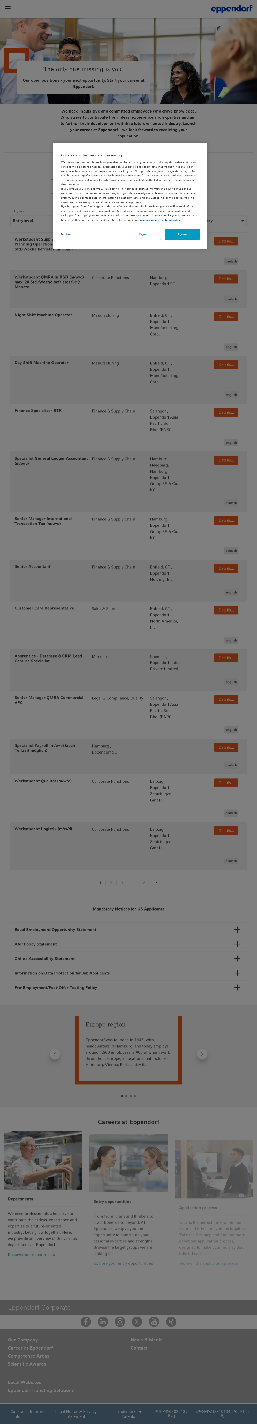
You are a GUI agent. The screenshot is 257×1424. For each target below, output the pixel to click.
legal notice (173, 220)
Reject (143, 234)
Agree (182, 234)
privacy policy (149, 220)
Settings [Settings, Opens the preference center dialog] (67, 234)
